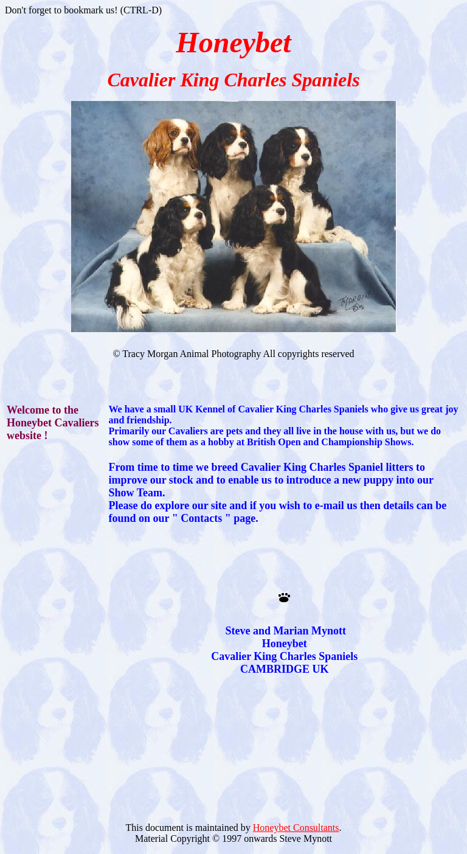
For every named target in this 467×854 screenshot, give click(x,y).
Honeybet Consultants (296, 827)
